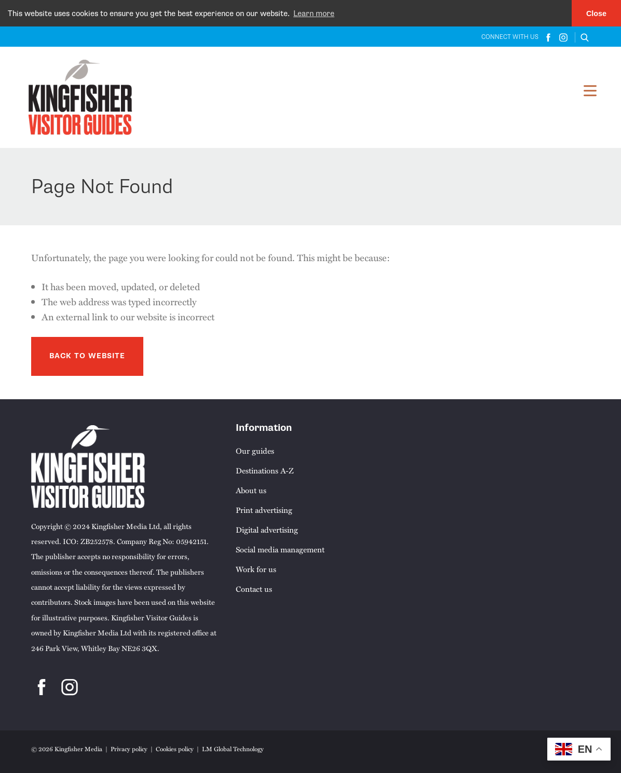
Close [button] (596, 13)
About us (251, 489)
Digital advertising (267, 529)
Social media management (280, 548)
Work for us (256, 568)
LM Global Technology (233, 748)
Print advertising (264, 509)
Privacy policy (129, 748)
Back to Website (87, 355)
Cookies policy (175, 748)
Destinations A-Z (264, 470)
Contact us (254, 588)
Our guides (255, 450)
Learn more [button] (313, 13)
